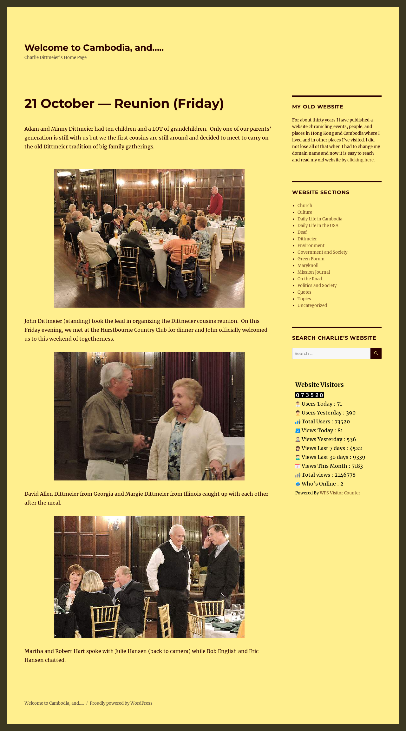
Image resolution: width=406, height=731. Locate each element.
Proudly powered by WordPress (121, 703)
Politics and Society (317, 285)
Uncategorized (312, 305)
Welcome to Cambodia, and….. (94, 47)
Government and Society (322, 252)
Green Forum (311, 259)
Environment (311, 245)
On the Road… (311, 279)
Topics (304, 299)
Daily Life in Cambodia (320, 219)
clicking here (360, 160)
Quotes (304, 292)
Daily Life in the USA (318, 225)
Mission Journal (314, 272)
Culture (305, 212)
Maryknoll (308, 265)
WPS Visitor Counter (340, 492)
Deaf (302, 232)
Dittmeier (307, 239)
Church (305, 205)
